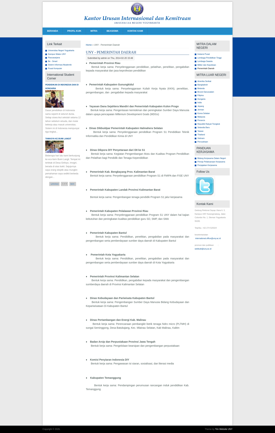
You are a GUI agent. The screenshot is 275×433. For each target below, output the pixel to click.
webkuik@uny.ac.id (203, 249)
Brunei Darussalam (205, 92)
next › (72, 184)
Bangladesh (202, 85)
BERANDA (52, 31)
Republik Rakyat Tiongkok (208, 124)
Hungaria (201, 99)
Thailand (201, 134)
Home (89, 45)
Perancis (201, 120)
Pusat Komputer (55, 68)
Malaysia (201, 117)
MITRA (93, 31)
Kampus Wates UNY (57, 54)
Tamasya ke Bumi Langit (58, 138)
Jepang (200, 106)
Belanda (201, 88)
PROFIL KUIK (74, 31)
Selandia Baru (203, 127)
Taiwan (200, 131)
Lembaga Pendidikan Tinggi (209, 58)
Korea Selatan (203, 113)
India (199, 102)
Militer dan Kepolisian (206, 65)
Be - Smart (52, 61)
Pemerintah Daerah (205, 68)
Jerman (200, 110)
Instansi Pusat (203, 54)
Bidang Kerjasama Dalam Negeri (211, 158)
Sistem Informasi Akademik (60, 65)
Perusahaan (202, 142)
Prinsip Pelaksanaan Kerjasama (211, 162)
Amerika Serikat (204, 81)
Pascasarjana (54, 57)
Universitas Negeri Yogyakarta (61, 50)
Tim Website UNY (223, 429)
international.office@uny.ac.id (208, 238)
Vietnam (201, 138)
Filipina (200, 95)
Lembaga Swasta (204, 61)
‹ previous (54, 184)
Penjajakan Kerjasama (207, 165)
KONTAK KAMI (135, 31)
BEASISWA (112, 31)
